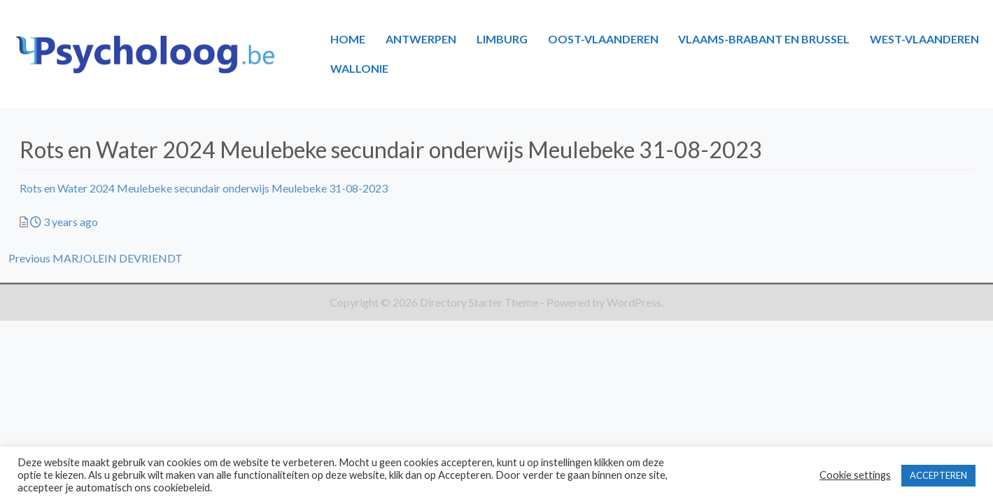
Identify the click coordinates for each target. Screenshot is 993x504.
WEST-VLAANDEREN (924, 39)
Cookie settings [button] (855, 475)
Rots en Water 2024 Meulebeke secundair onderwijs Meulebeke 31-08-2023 (204, 188)
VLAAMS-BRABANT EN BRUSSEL (764, 39)
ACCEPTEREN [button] (938, 475)
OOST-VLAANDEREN (603, 39)
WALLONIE (359, 68)
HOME (347, 39)
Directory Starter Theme (480, 302)
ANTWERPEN (421, 39)
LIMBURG (502, 39)
